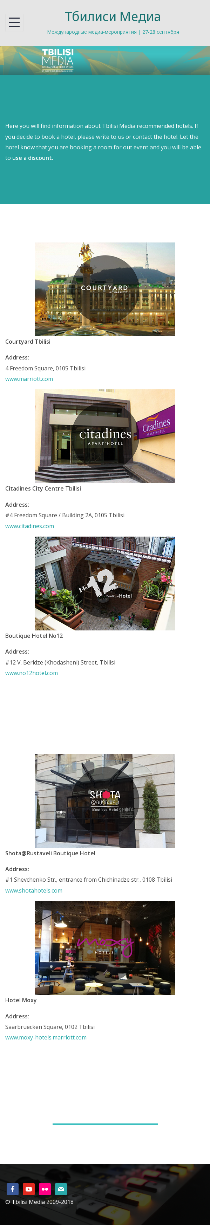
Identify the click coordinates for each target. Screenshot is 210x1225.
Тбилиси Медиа (113, 16)
